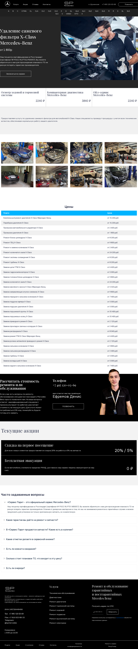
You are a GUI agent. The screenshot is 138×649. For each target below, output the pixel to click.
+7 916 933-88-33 (17, 617)
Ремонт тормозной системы (61, 606)
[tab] (69, 502)
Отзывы (35, 4)
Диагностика (55, 597)
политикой (120, 617)
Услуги (15, 4)
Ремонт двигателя (57, 602)
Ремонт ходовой (56, 610)
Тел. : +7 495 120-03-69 (14, 614)
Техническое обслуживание (62, 593)
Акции (25, 4)
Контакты (46, 4)
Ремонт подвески (57, 614)
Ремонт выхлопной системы (62, 619)
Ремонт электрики (57, 623)
